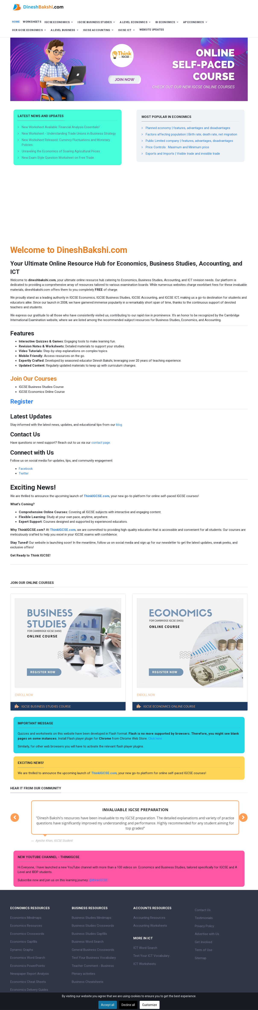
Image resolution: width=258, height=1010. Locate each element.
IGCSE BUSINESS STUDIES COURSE (46, 706)
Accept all (107, 1005)
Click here (155, 738)
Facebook (26, 469)
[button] (59, 22)
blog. (119, 425)
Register (21, 401)
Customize (149, 1005)
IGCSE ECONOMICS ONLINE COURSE (169, 706)
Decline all (128, 1005)
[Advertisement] (129, 211)
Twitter (24, 473)
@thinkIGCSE (98, 880)
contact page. (101, 443)
